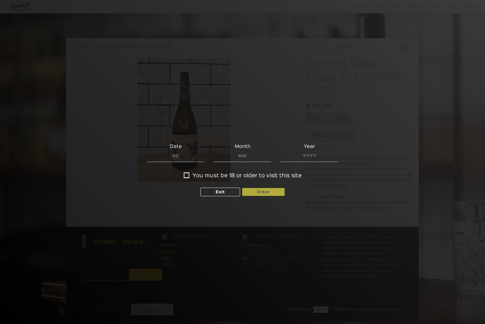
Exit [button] (220, 192)
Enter (263, 192)
